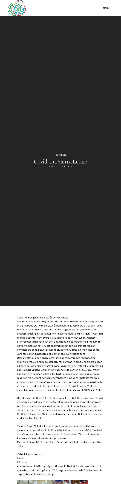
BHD (51, 167)
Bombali (60, 155)
